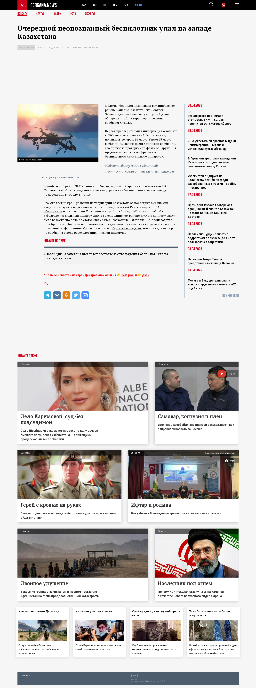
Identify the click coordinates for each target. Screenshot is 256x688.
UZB (127, 5)
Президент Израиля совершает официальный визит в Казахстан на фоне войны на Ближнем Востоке (211, 211)
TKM (115, 5)
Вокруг (41, 47)
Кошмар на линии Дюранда (40, 611)
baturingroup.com (152, 684)
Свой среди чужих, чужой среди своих (153, 613)
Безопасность (91, 47)
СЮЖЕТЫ (92, 14)
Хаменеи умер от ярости (95, 611)
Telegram (127, 275)
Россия (65, 47)
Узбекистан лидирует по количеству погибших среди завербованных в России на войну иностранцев (212, 182)
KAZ (84, 5)
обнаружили (53, 211)
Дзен (145, 275)
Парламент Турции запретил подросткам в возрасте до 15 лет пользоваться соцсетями (211, 238)
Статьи (41, 14)
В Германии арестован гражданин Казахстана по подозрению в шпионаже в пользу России (212, 162)
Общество (77, 47)
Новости (22, 14)
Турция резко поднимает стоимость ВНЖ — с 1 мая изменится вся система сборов (209, 119)
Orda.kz (125, 122)
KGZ (95, 5)
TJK (105, 5)
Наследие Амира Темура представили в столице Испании (211, 261)
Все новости (230, 295)
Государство (53, 47)
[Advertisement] (128, 77)
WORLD (139, 5)
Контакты (26, 678)
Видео (58, 14)
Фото (74, 14)
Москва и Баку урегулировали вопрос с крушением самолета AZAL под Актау (213, 284)
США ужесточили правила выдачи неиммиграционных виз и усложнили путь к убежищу (212, 145)
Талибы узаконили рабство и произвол (211, 613)
